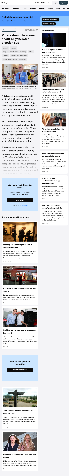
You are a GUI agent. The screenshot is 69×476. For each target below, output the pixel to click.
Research (5, 55)
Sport (50, 8)
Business (13, 48)
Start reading (20, 200)
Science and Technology (10, 59)
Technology (22, 59)
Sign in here (25, 205)
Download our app (48, 24)
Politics (16, 8)
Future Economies (9, 30)
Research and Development (19, 55)
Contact (42, 3)
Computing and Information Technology (14, 52)
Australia (5, 48)
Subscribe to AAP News (50, 19)
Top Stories (5, 8)
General (33, 8)
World (58, 8)
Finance (42, 8)
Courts (24, 8)
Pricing (36, 3)
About (48, 3)
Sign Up (63, 3)
